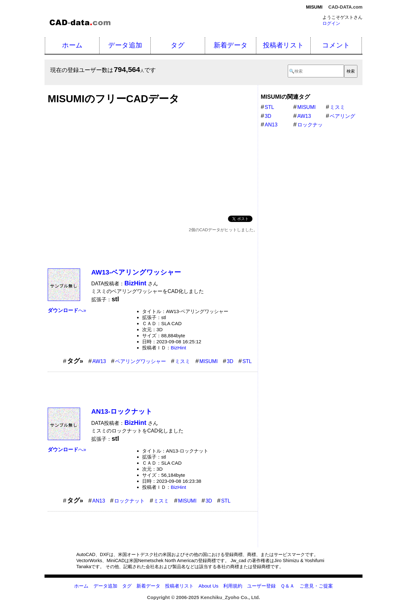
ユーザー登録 (261, 586)
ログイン (331, 23)
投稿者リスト (283, 45)
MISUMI (208, 361)
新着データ (231, 45)
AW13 (99, 361)
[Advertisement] (153, 158)
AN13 (98, 501)
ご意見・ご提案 (316, 586)
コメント (336, 45)
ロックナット (129, 501)
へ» (67, 310)
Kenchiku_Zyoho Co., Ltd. (230, 597)
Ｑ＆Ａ (287, 586)
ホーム (72, 45)
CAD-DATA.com (345, 7)
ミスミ (182, 361)
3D (230, 361)
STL (247, 361)
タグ (178, 45)
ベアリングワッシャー (140, 361)
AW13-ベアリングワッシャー (136, 272)
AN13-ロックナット (121, 411)
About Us (208, 586)
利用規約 (232, 586)
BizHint (178, 347)
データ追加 (125, 45)
